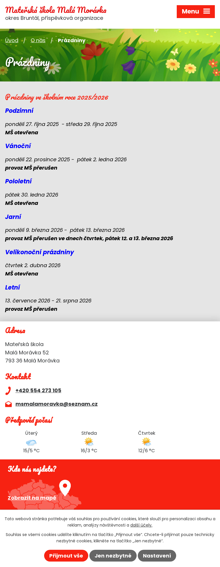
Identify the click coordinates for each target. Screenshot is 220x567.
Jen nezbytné (113, 555)
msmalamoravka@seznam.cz (56, 403)
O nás (38, 40)
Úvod (11, 40)
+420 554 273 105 (38, 390)
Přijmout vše (66, 555)
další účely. (141, 525)
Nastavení (157, 555)
